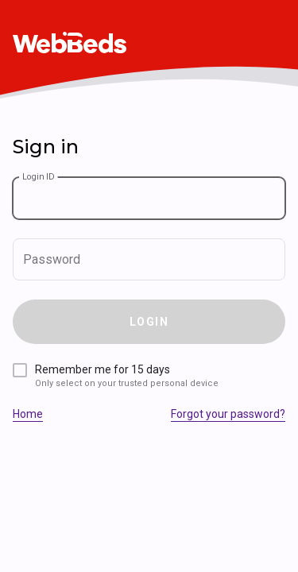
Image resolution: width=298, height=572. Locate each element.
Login (149, 321)
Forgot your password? (228, 414)
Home (28, 414)
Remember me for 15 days (127, 375)
